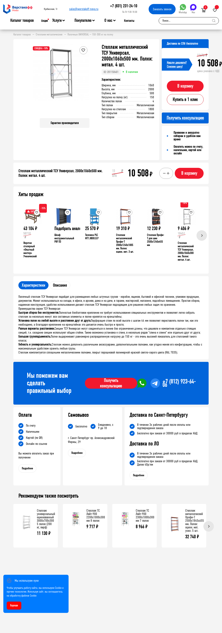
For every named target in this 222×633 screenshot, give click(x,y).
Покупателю (82, 20)
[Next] (201, 235)
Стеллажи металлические (49, 34)
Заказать (162, 9)
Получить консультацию (111, 383)
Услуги (57, 20)
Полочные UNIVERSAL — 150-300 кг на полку (90, 34)
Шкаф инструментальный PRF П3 (64, 238)
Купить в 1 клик (185, 99)
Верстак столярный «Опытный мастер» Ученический (30, 249)
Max (193, 9)
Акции (44, 21)
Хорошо (14, 605)
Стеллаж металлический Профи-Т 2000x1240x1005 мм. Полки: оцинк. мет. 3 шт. (125, 243)
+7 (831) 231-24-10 (123, 6)
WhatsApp (183, 9)
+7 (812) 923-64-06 (179, 383)
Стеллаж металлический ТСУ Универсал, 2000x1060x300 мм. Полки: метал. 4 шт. (186, 251)
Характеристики (33, 285)
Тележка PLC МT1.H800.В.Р (91, 236)
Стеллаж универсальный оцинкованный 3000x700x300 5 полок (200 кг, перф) (46, 519)
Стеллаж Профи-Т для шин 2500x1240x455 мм (155, 240)
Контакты (129, 21)
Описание (60, 285)
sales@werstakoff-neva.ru (83, 9)
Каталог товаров (22, 20)
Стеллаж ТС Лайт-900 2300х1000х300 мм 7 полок (145, 516)
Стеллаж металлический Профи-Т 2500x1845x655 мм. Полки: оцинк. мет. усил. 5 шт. (194, 521)
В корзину (185, 86)
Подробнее (27, 468)
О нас (108, 20)
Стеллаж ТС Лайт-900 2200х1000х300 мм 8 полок (95, 516)
